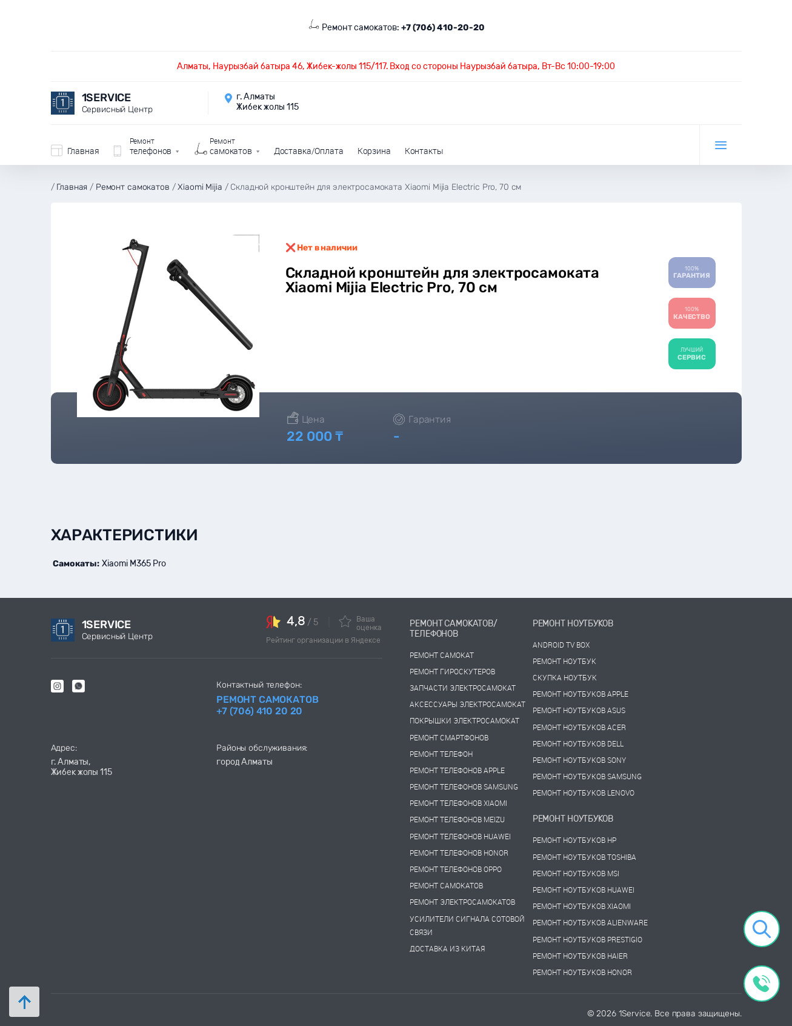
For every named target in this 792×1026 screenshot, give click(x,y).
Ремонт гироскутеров (452, 671)
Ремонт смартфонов (449, 737)
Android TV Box (561, 644)
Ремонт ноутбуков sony (579, 760)
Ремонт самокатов (446, 885)
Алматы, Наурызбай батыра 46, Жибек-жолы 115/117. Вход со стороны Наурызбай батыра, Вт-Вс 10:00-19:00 (396, 66)
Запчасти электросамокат (463, 687)
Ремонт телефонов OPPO (456, 869)
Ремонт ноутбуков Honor (582, 972)
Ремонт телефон (441, 754)
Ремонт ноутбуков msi (576, 873)
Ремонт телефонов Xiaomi (458, 803)
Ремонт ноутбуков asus (579, 710)
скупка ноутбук (565, 677)
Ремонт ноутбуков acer (579, 727)
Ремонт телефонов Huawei (460, 836)
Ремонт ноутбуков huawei (583, 889)
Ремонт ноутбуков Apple (580, 694)
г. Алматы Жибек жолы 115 (267, 102)
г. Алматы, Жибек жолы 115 (81, 767)
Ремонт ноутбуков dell (578, 743)
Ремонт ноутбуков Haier (580, 956)
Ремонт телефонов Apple (457, 770)
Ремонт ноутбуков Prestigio (587, 939)
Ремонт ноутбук (564, 661)
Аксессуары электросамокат (467, 704)
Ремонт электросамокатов (462, 902)
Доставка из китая (447, 948)
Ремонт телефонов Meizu (457, 819)
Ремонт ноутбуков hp (574, 840)
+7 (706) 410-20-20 (443, 27)
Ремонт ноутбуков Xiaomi (582, 906)
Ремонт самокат (442, 655)
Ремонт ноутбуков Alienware (590, 922)
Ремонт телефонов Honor (459, 852)
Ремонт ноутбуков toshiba (584, 857)
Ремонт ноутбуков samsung (587, 776)
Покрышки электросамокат (464, 720)
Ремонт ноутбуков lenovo (583, 792)
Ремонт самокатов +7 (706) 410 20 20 (267, 705)
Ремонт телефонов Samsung (464, 786)
